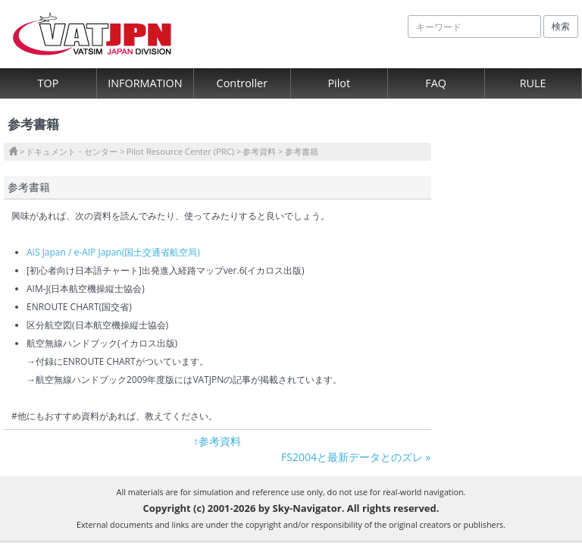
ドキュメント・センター (71, 151)
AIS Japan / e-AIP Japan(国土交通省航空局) (113, 252)
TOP (48, 83)
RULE (533, 83)
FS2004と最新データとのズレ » (356, 457)
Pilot (338, 83)
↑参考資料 (217, 441)
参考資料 (259, 151)
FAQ (435, 83)
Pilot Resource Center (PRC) (180, 151)
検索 (561, 26)
